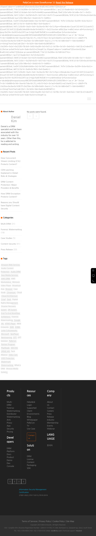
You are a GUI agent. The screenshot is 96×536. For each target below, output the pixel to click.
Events (50, 426)
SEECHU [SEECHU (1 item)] (14, 348)
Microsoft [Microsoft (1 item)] (5, 334)
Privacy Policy (45, 521)
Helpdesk (31, 402)
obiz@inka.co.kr (56, 531)
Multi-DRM (6, 224)
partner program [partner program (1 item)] (8, 344)
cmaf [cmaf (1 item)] (3, 299)
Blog (29, 417)
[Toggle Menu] (89, 99)
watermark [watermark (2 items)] (6, 362)
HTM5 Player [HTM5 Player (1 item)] (10, 324)
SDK (29, 468)
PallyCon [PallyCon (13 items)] (12, 341)
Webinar (51, 429)
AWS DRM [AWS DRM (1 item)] (5, 279)
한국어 (49, 445)
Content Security (8, 244)
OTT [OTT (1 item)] (15, 337)
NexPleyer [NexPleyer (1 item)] (14, 334)
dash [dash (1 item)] (9, 299)
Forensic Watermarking (11, 229)
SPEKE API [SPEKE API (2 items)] (5, 351)
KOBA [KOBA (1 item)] (17, 327)
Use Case (31, 429)
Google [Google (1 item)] (17, 320)
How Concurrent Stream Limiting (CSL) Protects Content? (10, 161)
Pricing (10, 432)
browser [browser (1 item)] (9, 289)
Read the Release (64, 2)
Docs (9, 454)
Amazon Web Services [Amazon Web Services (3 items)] (10, 265)
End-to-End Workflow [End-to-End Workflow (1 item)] (10, 313)
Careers (50, 411)
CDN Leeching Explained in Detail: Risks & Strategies (9, 173)
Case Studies (6, 238)
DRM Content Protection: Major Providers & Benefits (10, 185)
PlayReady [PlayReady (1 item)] (5, 348)
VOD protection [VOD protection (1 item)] (7, 358)
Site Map (70, 521)
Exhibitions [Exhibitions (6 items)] (5, 317)
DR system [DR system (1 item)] (12, 310)
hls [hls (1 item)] (2, 324)
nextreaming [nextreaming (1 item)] (6, 337)
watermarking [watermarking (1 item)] (7, 365)
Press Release (7, 250)
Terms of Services (29, 521)
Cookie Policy (58, 521)
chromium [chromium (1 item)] (11, 292)
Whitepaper (32, 420)
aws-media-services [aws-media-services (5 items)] (9, 275)
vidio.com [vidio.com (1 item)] (13, 355)
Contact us (31, 436)
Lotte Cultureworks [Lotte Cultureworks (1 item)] (9, 330)
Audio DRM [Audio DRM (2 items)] (15, 272)
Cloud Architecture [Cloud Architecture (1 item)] (9, 296)
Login (29, 405)
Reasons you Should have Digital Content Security (10, 206)
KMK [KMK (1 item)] (12, 327)
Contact (50, 408)
